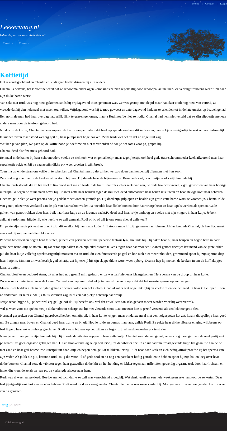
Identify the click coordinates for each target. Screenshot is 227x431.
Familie (8, 43)
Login (223, 3)
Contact (209, 3)
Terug (4, 405)
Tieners (24, 43)
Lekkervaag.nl (22, 30)
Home (195, 3)
